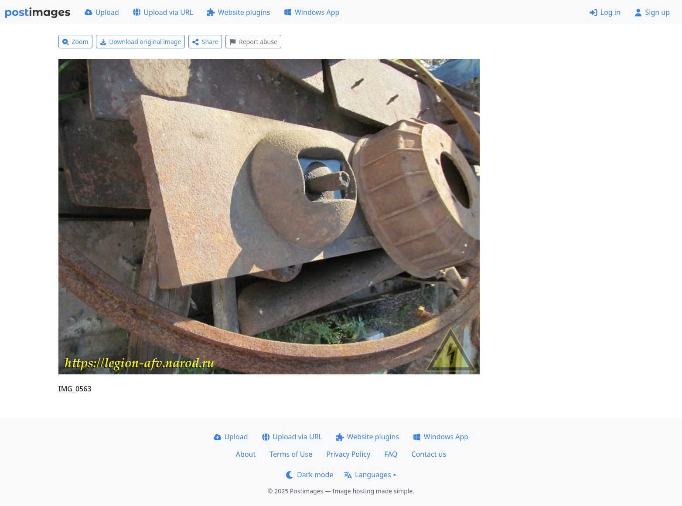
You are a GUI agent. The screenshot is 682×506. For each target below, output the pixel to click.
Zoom (75, 41)
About (246, 454)
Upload (102, 12)
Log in (605, 12)
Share (205, 41)
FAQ (390, 454)
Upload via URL (163, 12)
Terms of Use (290, 454)
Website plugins (238, 12)
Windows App (311, 12)
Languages (367, 474)
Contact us (429, 454)
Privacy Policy (348, 454)
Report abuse (253, 41)
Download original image (140, 41)
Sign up (652, 12)
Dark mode (309, 474)
